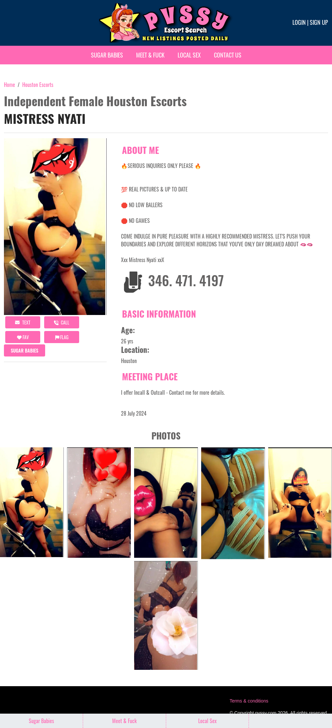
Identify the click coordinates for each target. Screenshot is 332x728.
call (61, 322)
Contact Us (227, 55)
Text (22, 322)
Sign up (319, 22)
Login (299, 22)
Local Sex (189, 55)
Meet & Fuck (150, 55)
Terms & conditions (249, 700)
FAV (23, 337)
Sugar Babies (107, 55)
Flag (61, 337)
